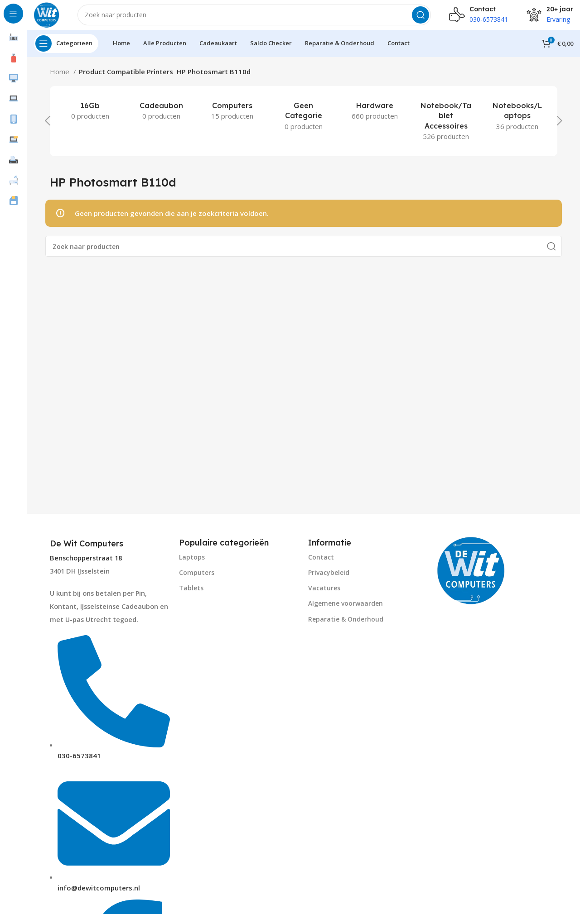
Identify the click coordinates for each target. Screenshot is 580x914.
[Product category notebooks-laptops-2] (517, 122)
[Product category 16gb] (90, 117)
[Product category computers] (232, 117)
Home (60, 77)
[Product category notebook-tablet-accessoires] (446, 127)
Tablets (191, 594)
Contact (321, 563)
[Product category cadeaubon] (161, 117)
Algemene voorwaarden (345, 610)
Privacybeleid (328, 578)
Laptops (192, 563)
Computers (196, 578)
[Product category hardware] (375, 117)
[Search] (257, 18)
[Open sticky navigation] (66, 50)
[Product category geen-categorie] (303, 122)
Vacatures (324, 594)
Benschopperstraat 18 (86, 564)
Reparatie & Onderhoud (345, 625)
